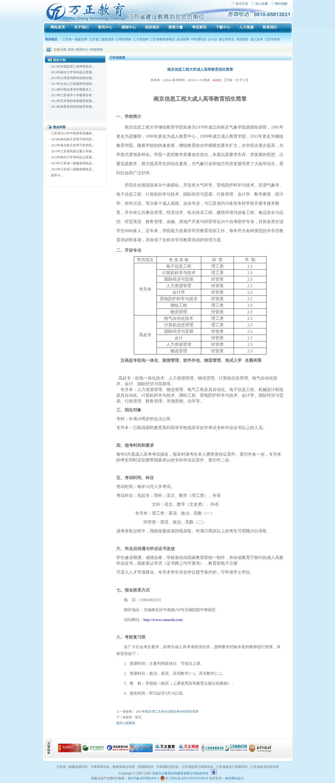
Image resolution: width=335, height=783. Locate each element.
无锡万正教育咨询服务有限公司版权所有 (180, 773)
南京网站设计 (234, 778)
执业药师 (183, 39)
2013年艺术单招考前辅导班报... (72, 101)
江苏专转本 (272, 39)
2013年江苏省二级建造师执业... (72, 169)
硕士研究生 (227, 39)
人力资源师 (140, 39)
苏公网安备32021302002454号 (184, 778)
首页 (71, 49)
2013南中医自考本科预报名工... (72, 89)
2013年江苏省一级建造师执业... (72, 163)
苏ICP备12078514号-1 (143, 778)
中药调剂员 (198, 39)
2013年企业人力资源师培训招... (72, 84)
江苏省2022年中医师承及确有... (72, 133)
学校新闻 (96, 49)
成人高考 (256, 39)
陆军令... (57, 175)
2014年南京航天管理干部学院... (72, 139)
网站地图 (281, 3)
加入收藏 (261, 3)
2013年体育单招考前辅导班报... (72, 107)
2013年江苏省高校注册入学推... (72, 151)
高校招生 (242, 39)
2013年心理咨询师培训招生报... (72, 78)
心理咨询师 (123, 39)
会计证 (212, 39)
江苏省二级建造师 (101, 39)
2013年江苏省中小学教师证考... (72, 95)
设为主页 (242, 3)
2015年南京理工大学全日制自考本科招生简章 (167, 711)
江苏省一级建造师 (74, 39)
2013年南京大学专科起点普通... (72, 72)
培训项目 (51, 39)
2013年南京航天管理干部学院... (72, 145)
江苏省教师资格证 (162, 39)
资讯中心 (82, 49)
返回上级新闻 (125, 723)
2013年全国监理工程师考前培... (72, 66)
